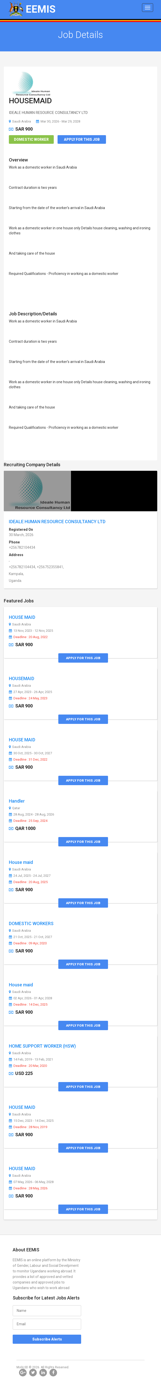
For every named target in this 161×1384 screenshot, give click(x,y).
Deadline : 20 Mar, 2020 (28, 1066)
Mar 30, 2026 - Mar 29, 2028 (58, 121)
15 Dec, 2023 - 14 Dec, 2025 (31, 1121)
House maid (21, 862)
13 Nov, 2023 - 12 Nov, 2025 (31, 631)
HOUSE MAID (22, 617)
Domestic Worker (31, 139)
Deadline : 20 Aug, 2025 (28, 882)
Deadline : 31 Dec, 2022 (28, 759)
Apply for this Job (82, 139)
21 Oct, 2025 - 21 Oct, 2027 (30, 937)
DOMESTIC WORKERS (31, 923)
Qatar (14, 808)
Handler (17, 801)
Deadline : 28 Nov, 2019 (28, 1127)
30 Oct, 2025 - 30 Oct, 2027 (30, 753)
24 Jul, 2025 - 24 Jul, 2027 (29, 876)
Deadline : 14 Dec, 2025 (28, 1004)
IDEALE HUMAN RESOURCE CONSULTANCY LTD (57, 521)
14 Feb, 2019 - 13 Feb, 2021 (31, 1059)
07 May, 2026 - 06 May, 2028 (31, 1182)
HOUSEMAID (30, 100)
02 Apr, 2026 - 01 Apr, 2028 (30, 998)
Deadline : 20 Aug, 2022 (28, 637)
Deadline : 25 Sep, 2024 (28, 821)
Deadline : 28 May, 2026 (28, 1188)
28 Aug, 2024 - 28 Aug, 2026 (31, 814)
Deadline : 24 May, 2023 (28, 698)
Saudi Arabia (20, 121)
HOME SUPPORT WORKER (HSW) (42, 1046)
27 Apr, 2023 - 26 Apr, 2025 (30, 692)
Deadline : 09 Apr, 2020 (28, 943)
